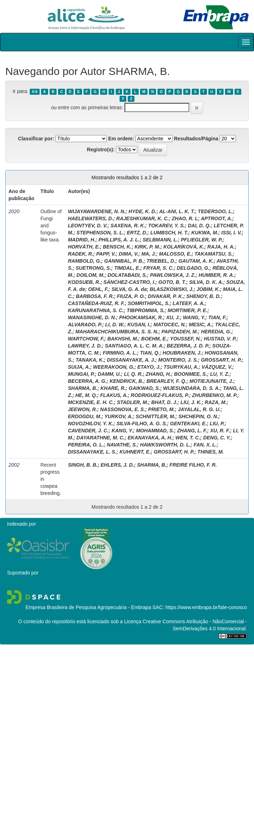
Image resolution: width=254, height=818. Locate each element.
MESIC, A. (200, 324)
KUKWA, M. (204, 232)
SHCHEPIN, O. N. (198, 416)
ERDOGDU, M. (85, 416)
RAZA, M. (216, 402)
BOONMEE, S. (190, 374)
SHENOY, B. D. (203, 296)
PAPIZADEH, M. (179, 331)
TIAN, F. (217, 317)
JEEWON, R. (82, 409)
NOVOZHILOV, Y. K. (91, 423)
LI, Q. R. (133, 374)
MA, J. (149, 254)
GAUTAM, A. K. (196, 261)
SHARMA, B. (82, 388)
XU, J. (173, 317)
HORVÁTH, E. (84, 247)
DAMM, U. (109, 374)
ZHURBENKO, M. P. (214, 395)
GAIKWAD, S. (144, 388)
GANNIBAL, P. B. (124, 261)
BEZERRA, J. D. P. (188, 346)
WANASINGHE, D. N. (92, 317)
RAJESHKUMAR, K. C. (142, 218)
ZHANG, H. (158, 374)
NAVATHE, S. (122, 445)
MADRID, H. (82, 240)
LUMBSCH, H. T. (169, 232)
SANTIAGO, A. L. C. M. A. (134, 346)
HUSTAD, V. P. (220, 338)
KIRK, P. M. (147, 247)
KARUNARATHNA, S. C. (96, 310)
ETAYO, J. (149, 367)
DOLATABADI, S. (127, 275)
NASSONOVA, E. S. (122, 409)
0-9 (34, 91)
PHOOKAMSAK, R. (141, 317)
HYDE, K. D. (142, 211)
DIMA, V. (129, 254)
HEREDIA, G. (216, 331)
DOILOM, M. (90, 275)
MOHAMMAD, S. (155, 430)
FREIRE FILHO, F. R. (193, 465)
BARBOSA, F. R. (95, 296)
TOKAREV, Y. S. (166, 225)
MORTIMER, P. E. (187, 310)
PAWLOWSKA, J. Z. (173, 275)
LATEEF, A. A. (188, 303)
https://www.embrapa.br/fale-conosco (206, 607)
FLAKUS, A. (114, 395)
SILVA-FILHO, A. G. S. (141, 423)
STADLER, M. (132, 402)
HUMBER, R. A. (216, 275)
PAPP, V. (106, 254)
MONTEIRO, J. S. (178, 360)
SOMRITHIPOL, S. (148, 303)
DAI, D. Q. (199, 225)
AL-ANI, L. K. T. (177, 211)
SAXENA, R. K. (127, 225)
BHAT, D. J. (164, 402)
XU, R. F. (220, 430)
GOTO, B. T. (172, 282)
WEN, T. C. (187, 437)
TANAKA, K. (90, 360)
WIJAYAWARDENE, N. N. (97, 211)
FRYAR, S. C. (158, 268)
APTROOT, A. (216, 218)
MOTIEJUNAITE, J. (211, 381)
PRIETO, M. (161, 409)
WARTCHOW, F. (86, 338)
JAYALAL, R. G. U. (199, 409)
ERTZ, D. (137, 232)
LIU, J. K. (191, 402)
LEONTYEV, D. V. (88, 225)
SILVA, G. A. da (129, 289)
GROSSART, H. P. (221, 360)
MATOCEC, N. (170, 324)
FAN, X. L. (205, 445)
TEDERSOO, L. (215, 211)
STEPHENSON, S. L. (100, 232)
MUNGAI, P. (81, 374)
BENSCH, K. (117, 247)
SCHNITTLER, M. (155, 416)
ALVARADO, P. (85, 324)
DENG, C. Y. (217, 437)
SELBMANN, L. (160, 240)
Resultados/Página (196, 138)
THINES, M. (210, 452)
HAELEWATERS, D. (90, 218)
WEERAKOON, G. (113, 367)
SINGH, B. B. (83, 465)
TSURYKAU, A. (180, 367)
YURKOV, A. (118, 416)
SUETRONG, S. (93, 268)
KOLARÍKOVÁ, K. (183, 247)
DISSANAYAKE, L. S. (92, 452)
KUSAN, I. (138, 324)
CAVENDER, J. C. (88, 430)
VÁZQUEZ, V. (217, 367)
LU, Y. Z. (219, 374)
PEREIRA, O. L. (86, 445)
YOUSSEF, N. (185, 338)
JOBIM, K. (208, 289)
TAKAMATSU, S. (214, 254)
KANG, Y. (122, 430)
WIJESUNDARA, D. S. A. (191, 388)
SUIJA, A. (79, 367)
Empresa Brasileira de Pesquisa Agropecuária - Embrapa (88, 607)
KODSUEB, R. (84, 282)
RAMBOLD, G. (84, 261)
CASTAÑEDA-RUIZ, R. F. (96, 303)
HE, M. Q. (86, 395)
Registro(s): (101, 149)
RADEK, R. (80, 254)
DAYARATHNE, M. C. (100, 437)
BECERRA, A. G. (87, 381)
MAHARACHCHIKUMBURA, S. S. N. (116, 331)
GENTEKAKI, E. (188, 423)
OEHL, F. (98, 289)
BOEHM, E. (154, 338)
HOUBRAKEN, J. (182, 353)
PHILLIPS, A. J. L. (118, 240)
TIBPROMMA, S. (145, 310)
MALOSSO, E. (175, 254)
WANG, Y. (194, 317)
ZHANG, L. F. (192, 430)
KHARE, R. (113, 388)
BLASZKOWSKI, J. (172, 289)
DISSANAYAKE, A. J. (131, 360)
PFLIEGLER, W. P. (202, 240)
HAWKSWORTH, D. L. (165, 445)
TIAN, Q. (150, 353)
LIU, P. (217, 423)
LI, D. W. (114, 324)
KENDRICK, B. (127, 381)
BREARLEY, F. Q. (166, 381)
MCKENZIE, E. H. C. (91, 402)
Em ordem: (121, 138)
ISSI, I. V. (231, 232)
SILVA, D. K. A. (206, 282)
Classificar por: (36, 138)
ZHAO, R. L (185, 218)
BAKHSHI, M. (122, 338)
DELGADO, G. (193, 268)
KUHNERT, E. (135, 452)
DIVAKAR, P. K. (165, 296)
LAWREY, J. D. (85, 346)
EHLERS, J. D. (117, 465)
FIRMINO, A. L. (120, 353)
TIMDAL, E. (127, 268)
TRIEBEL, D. (160, 261)
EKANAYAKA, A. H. (150, 437)
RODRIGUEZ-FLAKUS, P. (160, 395)
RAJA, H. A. (221, 247)
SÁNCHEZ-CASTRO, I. (129, 282)
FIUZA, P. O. (131, 296)
